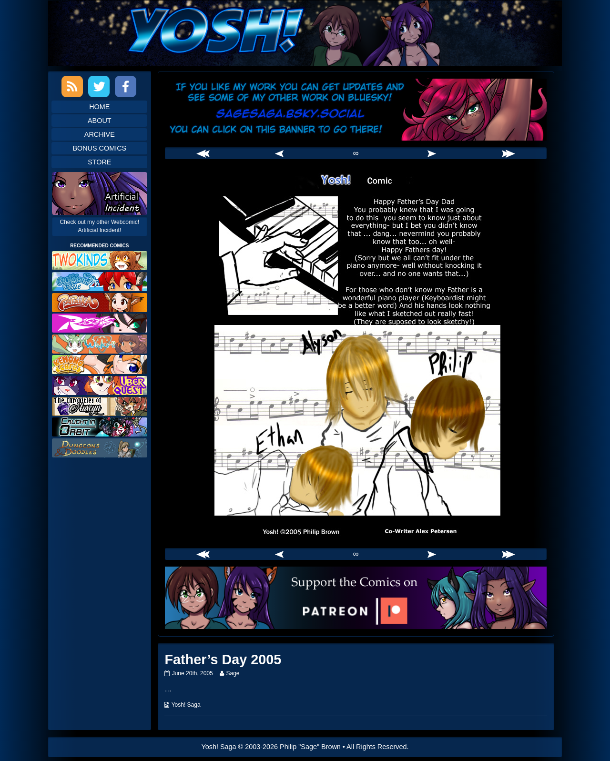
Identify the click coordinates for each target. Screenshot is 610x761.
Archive (99, 134)
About (100, 120)
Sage (232, 673)
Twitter (99, 86)
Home (99, 107)
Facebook (125, 86)
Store (99, 162)
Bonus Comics (99, 148)
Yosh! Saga (186, 704)
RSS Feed (72, 86)
